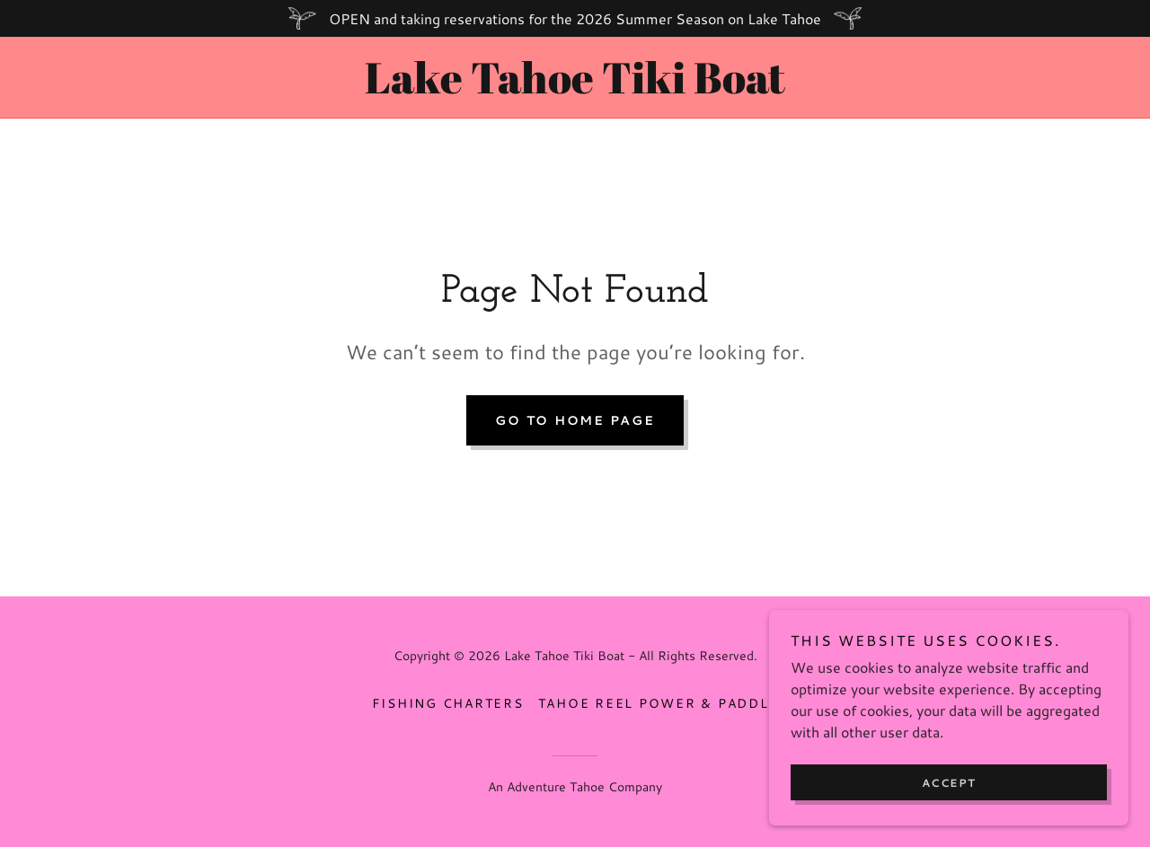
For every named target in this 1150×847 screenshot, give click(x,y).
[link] (575, 87)
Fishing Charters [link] (448, 703)
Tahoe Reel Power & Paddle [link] (658, 703)
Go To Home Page (574, 420)
